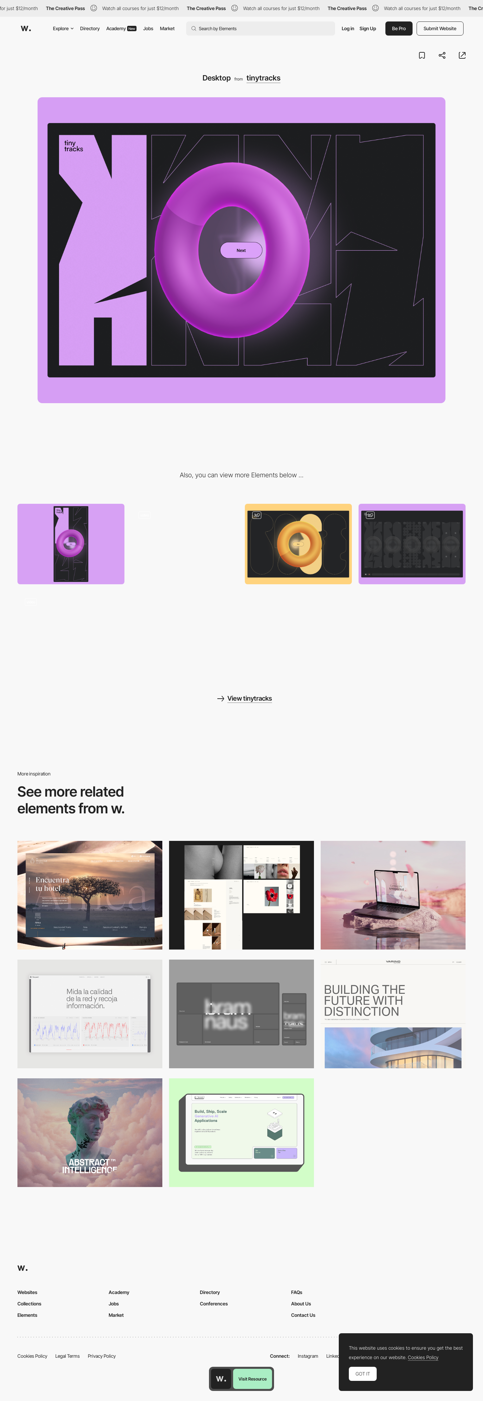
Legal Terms (67, 1356)
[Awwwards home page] (221, 1379)
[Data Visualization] (89, 1014)
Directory (90, 28)
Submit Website (440, 28)
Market (167, 28)
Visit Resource (252, 1379)
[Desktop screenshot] (241, 895)
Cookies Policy (32, 1356)
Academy (121, 28)
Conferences (214, 1303)
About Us (301, 1303)
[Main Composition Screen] (412, 544)
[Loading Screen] (184, 544)
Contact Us (303, 1315)
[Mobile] (70, 544)
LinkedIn (334, 1356)
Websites (27, 1292)
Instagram (308, 1356)
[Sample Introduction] (298, 544)
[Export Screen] (70, 631)
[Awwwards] (26, 28)
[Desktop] (393, 895)
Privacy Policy (102, 1356)
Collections (29, 1303)
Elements (27, 1315)
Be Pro (399, 28)
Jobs (148, 28)
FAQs (296, 1292)
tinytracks (263, 78)
